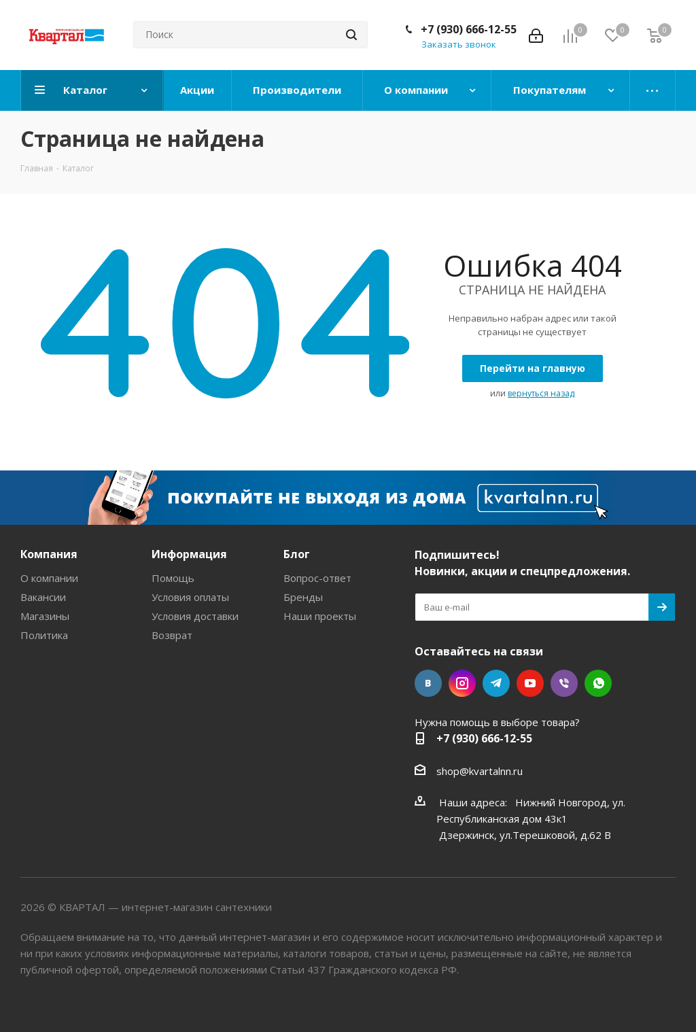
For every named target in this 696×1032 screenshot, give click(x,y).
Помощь (173, 578)
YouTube (530, 683)
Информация (189, 554)
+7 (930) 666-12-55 (469, 29)
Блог (296, 554)
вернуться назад (541, 393)
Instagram (462, 683)
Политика (44, 635)
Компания (48, 554)
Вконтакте (428, 683)
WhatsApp (598, 683)
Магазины (44, 616)
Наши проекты (319, 616)
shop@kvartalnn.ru (479, 771)
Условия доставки (195, 616)
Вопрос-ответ (317, 578)
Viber (564, 683)
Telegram (496, 683)
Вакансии (43, 597)
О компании (49, 578)
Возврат (172, 635)
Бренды (303, 597)
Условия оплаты (190, 597)
